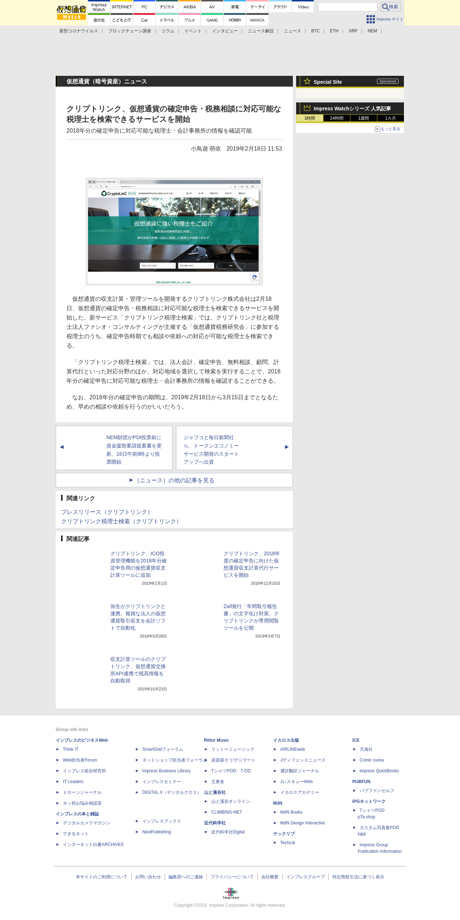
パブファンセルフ (377, 790)
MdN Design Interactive (302, 822)
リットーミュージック (232, 749)
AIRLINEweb (292, 749)
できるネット (76, 833)
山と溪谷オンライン (230, 801)
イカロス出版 (286, 740)
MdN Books (291, 812)
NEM (372, 30)
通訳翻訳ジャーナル (299, 770)
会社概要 (270, 876)
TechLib (287, 842)
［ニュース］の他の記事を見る (174, 480)
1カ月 (390, 118)
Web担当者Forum (80, 760)
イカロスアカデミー (299, 792)
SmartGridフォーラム (163, 749)
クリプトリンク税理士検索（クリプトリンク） (121, 521)
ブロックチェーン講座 (129, 30)
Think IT (70, 749)
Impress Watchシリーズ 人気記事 (352, 108)
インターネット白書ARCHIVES (93, 844)
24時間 (336, 118)
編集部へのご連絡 (186, 876)
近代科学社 (215, 822)
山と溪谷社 (215, 792)
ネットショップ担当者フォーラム (174, 760)
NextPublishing (156, 831)
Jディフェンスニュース (303, 760)
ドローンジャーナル (82, 792)
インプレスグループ (305, 876)
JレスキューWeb (296, 781)
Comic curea (372, 760)
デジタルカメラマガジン (86, 822)
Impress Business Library (166, 770)
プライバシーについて (232, 876)
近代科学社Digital (228, 831)
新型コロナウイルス (78, 30)
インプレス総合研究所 (84, 770)
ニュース (292, 30)
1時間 (310, 118)
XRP (353, 30)
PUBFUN (362, 781)
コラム (167, 30)
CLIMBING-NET (226, 812)
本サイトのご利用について (102, 876)
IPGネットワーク (369, 801)
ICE (356, 740)
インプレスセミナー (161, 781)
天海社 (366, 749)
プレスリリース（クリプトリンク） (107, 512)
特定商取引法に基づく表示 (358, 876)
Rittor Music (216, 740)
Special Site (328, 82)
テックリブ (284, 833)
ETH (334, 30)
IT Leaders (73, 781)
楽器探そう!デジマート (233, 760)
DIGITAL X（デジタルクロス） (172, 792)
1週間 (363, 118)
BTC (315, 30)
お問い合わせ (148, 876)
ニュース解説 (261, 30)
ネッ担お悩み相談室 (82, 803)
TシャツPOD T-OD (231, 770)
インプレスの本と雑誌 (77, 813)
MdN (277, 803)
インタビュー (225, 30)
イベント (193, 30)
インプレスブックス (161, 821)
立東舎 (217, 781)
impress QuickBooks (379, 770)
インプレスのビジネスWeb (82, 740)
